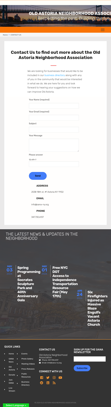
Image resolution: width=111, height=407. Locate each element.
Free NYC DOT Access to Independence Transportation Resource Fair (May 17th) (65, 282)
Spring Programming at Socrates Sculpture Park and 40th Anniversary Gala (28, 284)
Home (5, 35)
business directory (55, 75)
